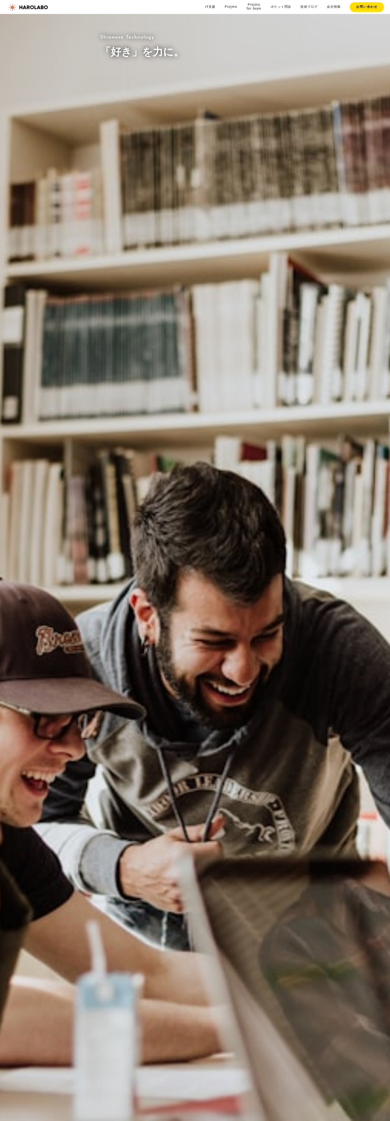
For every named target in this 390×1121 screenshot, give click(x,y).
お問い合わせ (367, 7)
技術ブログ (309, 7)
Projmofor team (254, 6)
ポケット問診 (281, 7)
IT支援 (210, 7)
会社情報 (334, 7)
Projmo (231, 6)
